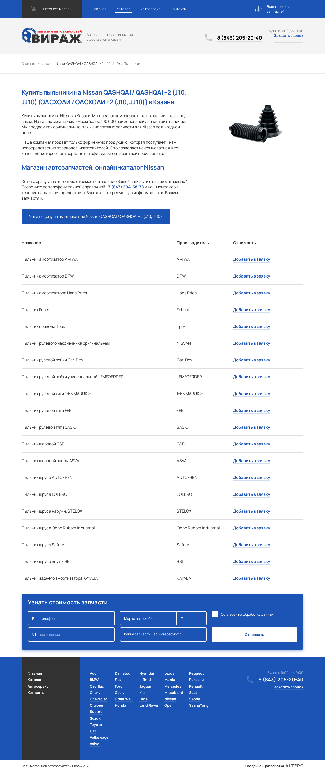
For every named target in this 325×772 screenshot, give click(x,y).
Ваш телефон (71, 618)
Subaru (96, 711)
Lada (143, 698)
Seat (193, 692)
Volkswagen (100, 737)
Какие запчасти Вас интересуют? (163, 634)
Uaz (93, 731)
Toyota (96, 724)
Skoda (194, 698)
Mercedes (172, 686)
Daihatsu (123, 673)
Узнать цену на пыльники (95, 216)
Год (191, 618)
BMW (94, 679)
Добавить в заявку (251, 259)
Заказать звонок (288, 35)
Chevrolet (98, 698)
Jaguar (145, 686)
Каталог (123, 8)
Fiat (118, 679)
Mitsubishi (173, 692)
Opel (168, 705)
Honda (120, 705)
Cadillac (97, 686)
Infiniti (145, 679)
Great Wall (124, 698)
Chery (95, 692)
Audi (94, 673)
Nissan (170, 698)
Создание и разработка (274, 766)
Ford (119, 686)
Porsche (196, 679)
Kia (142, 692)
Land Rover (149, 705)
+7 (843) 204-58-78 (125, 187)
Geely (119, 692)
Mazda (169, 679)
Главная (99, 8)
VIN (71, 634)
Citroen (96, 705)
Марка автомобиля (148, 618)
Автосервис (150, 8)
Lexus (169, 673)
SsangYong (199, 705)
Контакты (178, 8)
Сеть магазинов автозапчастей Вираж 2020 (56, 766)
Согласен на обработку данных (247, 614)
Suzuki (96, 718)
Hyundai (146, 673)
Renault (196, 686)
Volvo (95, 743)
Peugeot (196, 673)
